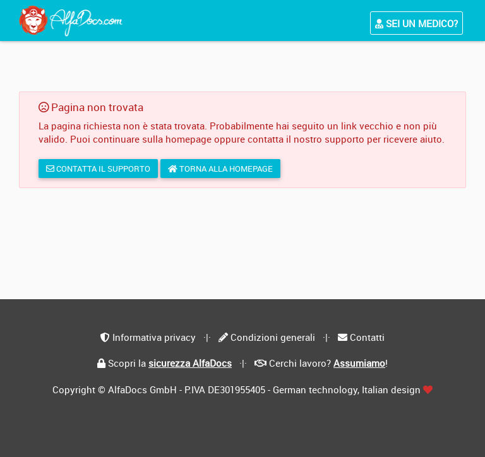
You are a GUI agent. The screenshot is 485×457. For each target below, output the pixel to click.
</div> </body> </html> (242, 228)
